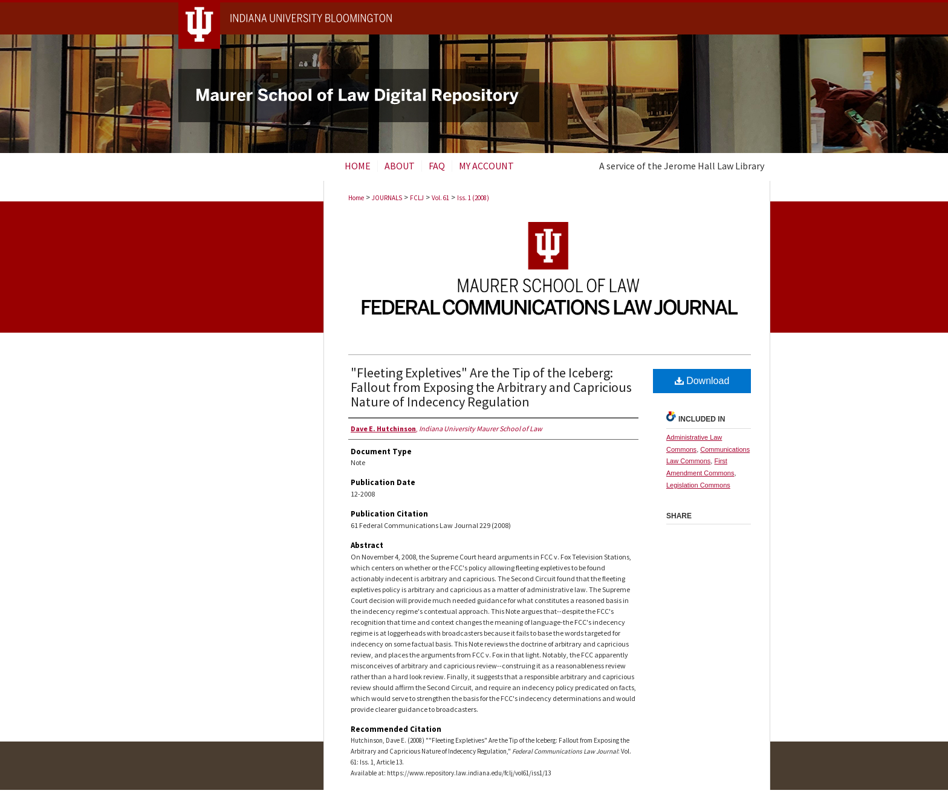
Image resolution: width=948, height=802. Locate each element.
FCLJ (417, 198)
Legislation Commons (698, 485)
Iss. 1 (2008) (473, 198)
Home (356, 198)
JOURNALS (387, 198)
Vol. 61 (440, 198)
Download (702, 381)
